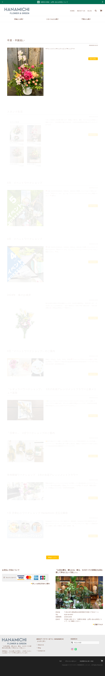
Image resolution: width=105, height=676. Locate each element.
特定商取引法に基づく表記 (86, 661)
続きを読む (93, 58)
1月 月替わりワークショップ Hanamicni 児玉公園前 (37, 513)
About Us (81, 11)
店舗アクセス (98, 624)
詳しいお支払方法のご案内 (41, 583)
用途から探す (18, 19)
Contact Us (41, 651)
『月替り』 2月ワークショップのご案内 (31, 433)
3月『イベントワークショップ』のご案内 (31, 351)
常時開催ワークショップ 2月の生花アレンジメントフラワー (42, 474)
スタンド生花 (15, 111)
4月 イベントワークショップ (24, 238)
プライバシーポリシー (70, 661)
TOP (60, 661)
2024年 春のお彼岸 (19, 295)
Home (72, 11)
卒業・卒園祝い (16, 40)
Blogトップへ (52, 557)
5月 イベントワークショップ (24, 182)
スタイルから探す (52, 19)
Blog (90, 11)
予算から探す (86, 19)
